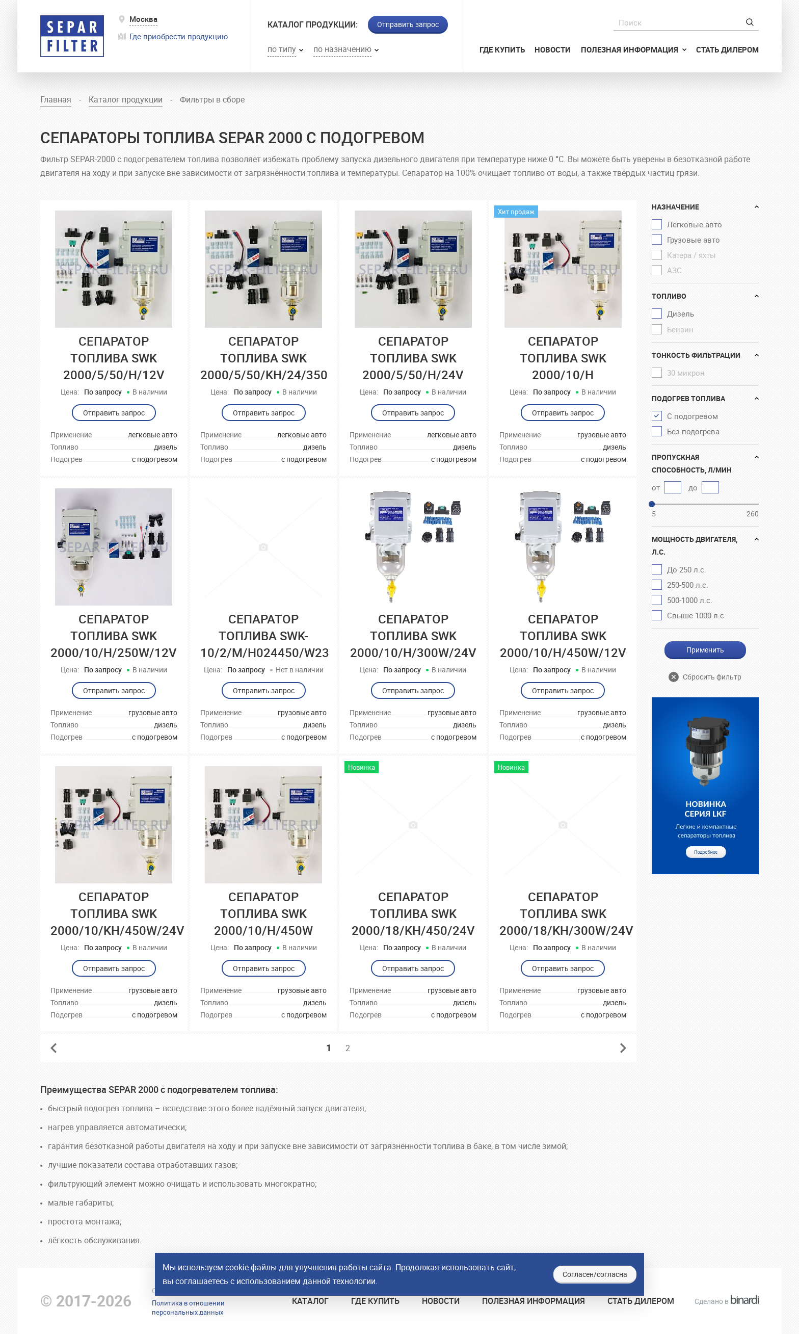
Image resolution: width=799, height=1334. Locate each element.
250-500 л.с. (687, 585)
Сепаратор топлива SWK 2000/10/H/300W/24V (413, 636)
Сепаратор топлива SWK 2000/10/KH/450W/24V (117, 913)
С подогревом (692, 416)
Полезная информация (630, 49)
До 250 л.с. (686, 569)
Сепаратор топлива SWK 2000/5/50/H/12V (114, 358)
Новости (553, 49)
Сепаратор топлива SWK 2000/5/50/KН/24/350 (264, 358)
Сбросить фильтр (712, 677)
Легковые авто (694, 224)
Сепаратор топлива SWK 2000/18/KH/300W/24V (566, 913)
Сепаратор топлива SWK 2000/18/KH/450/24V (413, 913)
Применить (705, 650)
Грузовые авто (693, 239)
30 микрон (686, 373)
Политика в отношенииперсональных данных (188, 1307)
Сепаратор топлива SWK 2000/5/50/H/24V (413, 358)
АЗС (674, 270)
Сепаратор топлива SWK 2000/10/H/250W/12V (113, 636)
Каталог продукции (126, 99)
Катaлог (310, 1300)
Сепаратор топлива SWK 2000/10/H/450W (263, 913)
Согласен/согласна (595, 1274)
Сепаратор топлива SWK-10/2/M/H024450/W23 (264, 636)
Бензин (680, 329)
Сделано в (727, 1301)
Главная (55, 99)
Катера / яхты (691, 255)
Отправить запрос (408, 24)
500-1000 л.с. (689, 600)
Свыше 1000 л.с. (696, 615)
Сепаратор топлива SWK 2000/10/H (563, 358)
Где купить (502, 49)
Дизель (680, 313)
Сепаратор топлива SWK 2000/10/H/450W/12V (563, 636)
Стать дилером (727, 49)
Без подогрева (693, 431)
